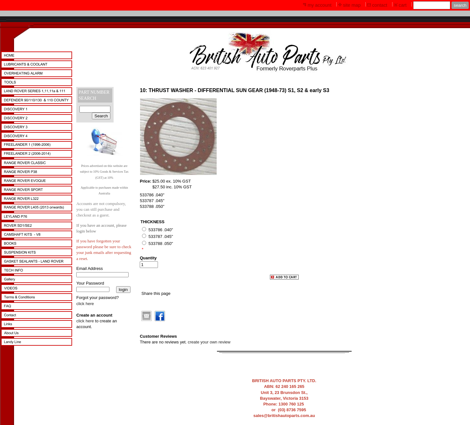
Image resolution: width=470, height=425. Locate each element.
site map (352, 5)
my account (320, 5)
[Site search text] (431, 5)
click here (85, 303)
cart (403, 5)
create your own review (209, 342)
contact (379, 5)
